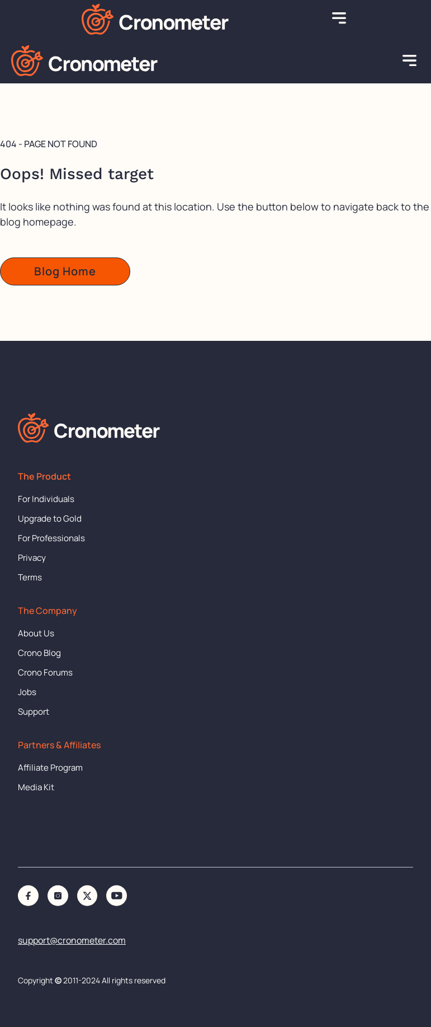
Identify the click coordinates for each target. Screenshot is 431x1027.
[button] (339, 19)
